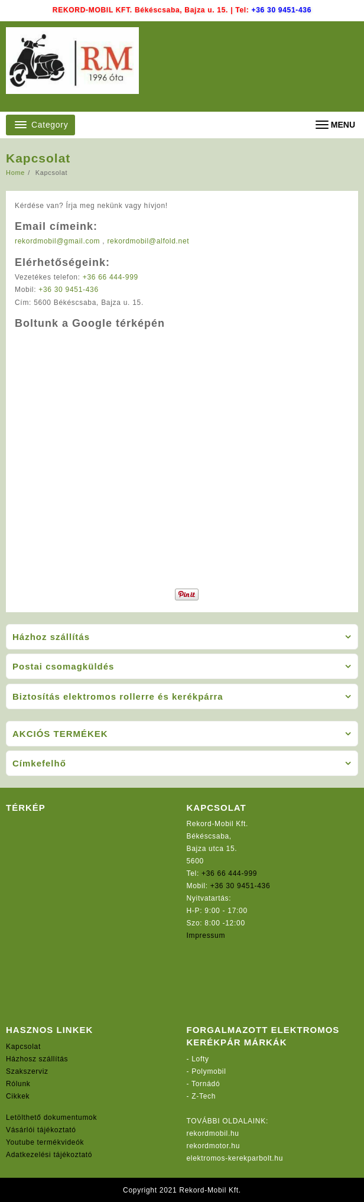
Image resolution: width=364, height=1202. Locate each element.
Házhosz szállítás (37, 1059)
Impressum (206, 935)
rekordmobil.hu (213, 1133)
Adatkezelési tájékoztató (49, 1155)
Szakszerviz (27, 1071)
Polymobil (208, 1071)
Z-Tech (203, 1096)
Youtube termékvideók (45, 1142)
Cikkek (18, 1096)
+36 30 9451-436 (282, 10)
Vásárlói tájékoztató (41, 1130)
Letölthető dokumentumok (51, 1117)
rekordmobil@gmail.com (57, 241)
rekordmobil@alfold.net (148, 241)
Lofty (200, 1059)
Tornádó (205, 1084)
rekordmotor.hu (213, 1146)
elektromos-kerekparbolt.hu (235, 1158)
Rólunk (18, 1084)
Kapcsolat (23, 1046)
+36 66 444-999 (110, 277)
